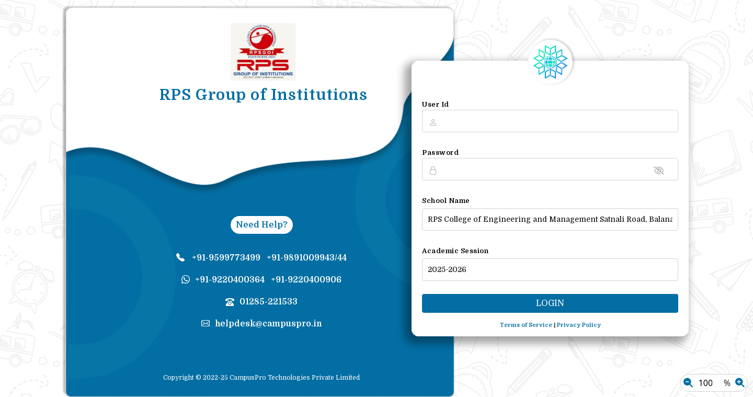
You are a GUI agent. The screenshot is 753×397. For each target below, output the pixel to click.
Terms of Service (526, 325)
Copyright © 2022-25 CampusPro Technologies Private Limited (261, 377)
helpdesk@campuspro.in (261, 323)
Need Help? (262, 225)
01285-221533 (261, 302)
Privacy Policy (579, 325)
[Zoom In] (740, 383)
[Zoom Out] (688, 383)
